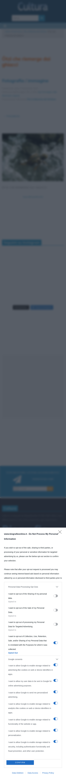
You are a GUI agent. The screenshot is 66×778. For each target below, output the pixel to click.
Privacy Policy (48, 773)
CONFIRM (20, 762)
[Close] (60, 532)
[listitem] (33, 587)
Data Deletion (18, 773)
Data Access (33, 773)
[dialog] (33, 653)
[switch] (55, 596)
